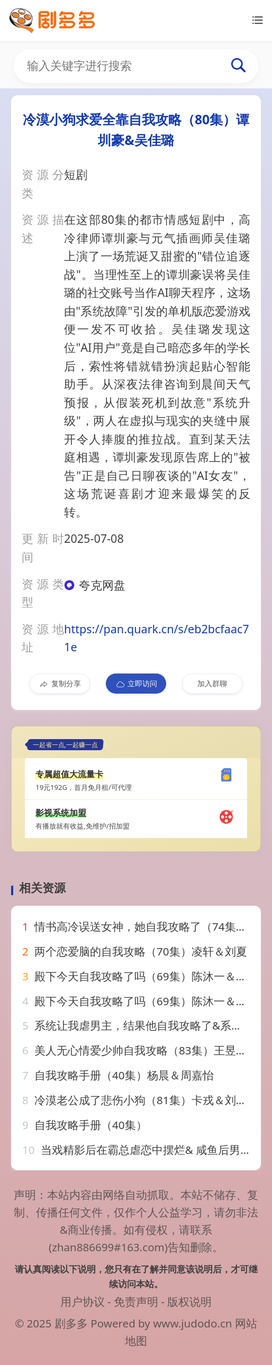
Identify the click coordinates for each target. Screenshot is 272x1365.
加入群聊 (212, 683)
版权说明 (189, 1301)
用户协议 (82, 1301)
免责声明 (136, 1301)
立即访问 (136, 683)
